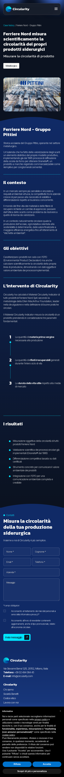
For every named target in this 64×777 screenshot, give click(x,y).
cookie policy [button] (8, 735)
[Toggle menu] (56, 9)
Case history (8, 25)
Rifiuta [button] (17, 764)
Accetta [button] (47, 764)
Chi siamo (8, 689)
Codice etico (9, 698)
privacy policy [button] (41, 719)
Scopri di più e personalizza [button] (32, 771)
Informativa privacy (29, 614)
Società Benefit (10, 693)
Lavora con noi (10, 702)
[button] (60, 711)
